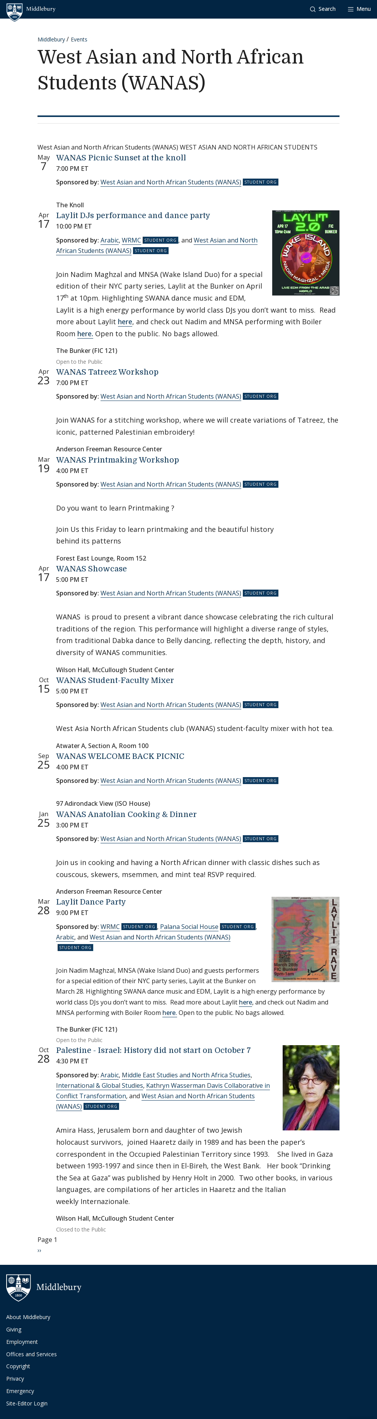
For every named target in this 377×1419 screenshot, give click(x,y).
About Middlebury (28, 1317)
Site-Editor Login (27, 1403)
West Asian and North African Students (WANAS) (171, 182)
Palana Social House (189, 926)
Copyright (18, 1366)
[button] (323, 9)
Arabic (110, 240)
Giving (13, 1329)
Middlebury (51, 39)
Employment (22, 1341)
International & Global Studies (99, 1085)
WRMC (131, 240)
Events (79, 39)
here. (85, 333)
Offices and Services (31, 1354)
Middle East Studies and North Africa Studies (186, 1075)
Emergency (20, 1391)
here (125, 321)
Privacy (15, 1378)
